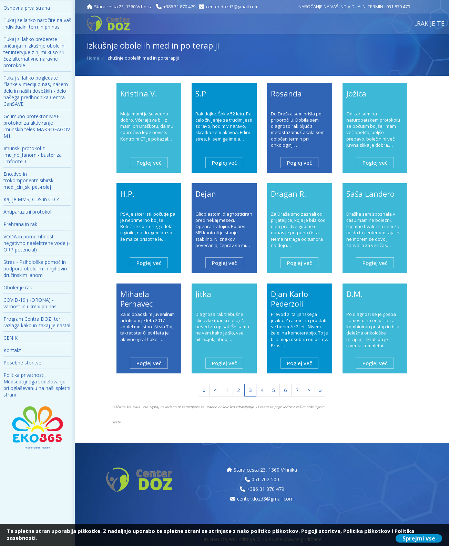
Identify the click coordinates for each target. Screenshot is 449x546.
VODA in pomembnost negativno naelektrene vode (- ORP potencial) (36, 243)
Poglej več (148, 162)
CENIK (10, 337)
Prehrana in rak (20, 224)
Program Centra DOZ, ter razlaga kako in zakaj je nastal (36, 322)
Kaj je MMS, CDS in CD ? (31, 199)
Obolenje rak (17, 287)
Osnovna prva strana (26, 7)
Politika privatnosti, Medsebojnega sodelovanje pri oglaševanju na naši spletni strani (36, 385)
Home (93, 58)
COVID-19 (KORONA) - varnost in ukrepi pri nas (30, 303)
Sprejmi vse (418, 538)
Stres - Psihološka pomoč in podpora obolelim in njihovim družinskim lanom (36, 268)
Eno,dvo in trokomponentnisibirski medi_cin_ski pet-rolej (28, 180)
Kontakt (12, 350)
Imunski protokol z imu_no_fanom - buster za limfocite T (32, 155)
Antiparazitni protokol (27, 211)
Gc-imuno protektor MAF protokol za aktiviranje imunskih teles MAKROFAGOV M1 (36, 126)
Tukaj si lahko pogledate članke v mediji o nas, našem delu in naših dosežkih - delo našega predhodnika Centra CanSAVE (35, 90)
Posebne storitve (22, 362)
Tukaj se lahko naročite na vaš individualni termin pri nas (37, 23)
